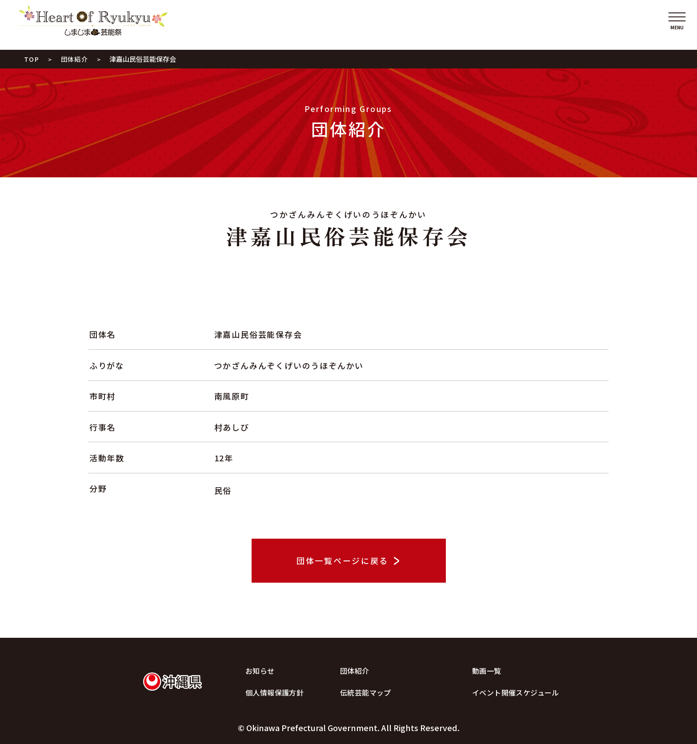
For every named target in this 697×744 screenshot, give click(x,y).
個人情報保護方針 (274, 692)
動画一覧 (486, 670)
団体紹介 (354, 670)
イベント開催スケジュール (515, 692)
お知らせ (260, 670)
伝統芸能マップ (365, 692)
